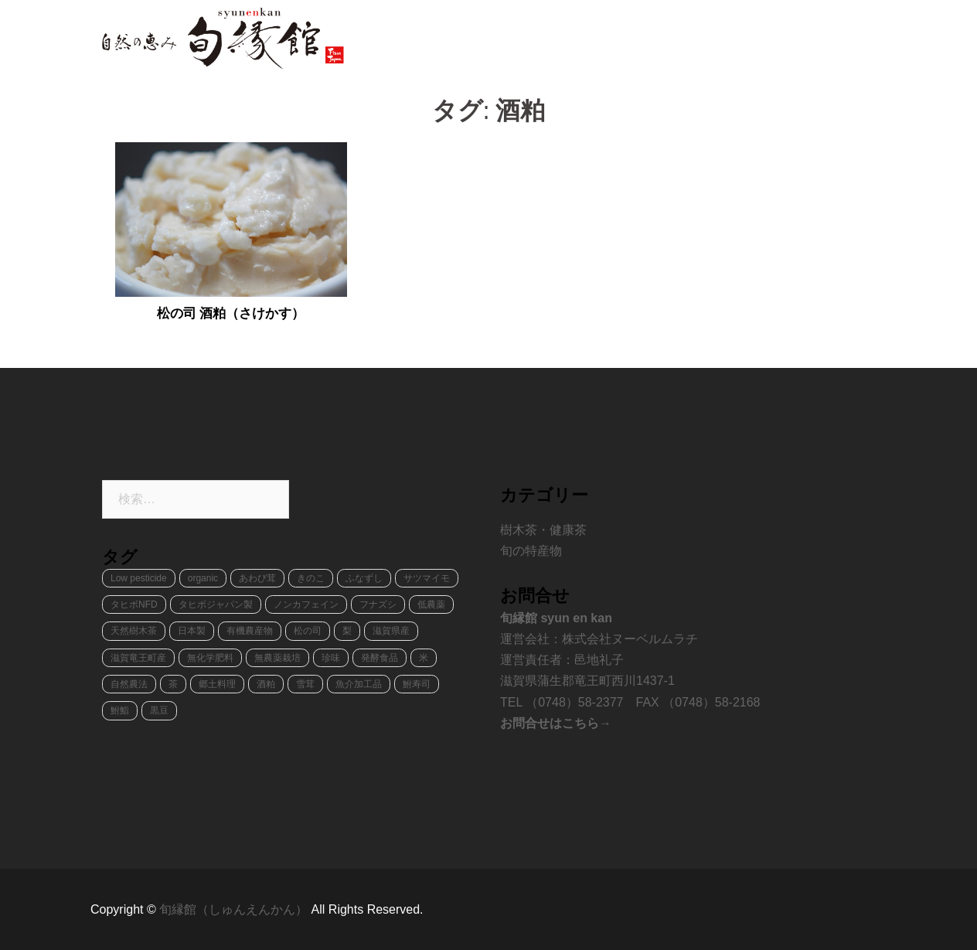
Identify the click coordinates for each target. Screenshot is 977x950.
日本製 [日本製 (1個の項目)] (192, 630)
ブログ (848, 38)
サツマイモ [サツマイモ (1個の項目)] (426, 578)
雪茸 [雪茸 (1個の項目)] (305, 684)
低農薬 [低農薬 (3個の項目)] (431, 604)
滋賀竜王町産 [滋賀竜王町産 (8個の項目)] (138, 657)
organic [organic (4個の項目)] (203, 578)
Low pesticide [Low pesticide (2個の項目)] (139, 578)
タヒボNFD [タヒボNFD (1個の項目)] (134, 604)
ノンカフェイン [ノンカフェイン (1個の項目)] (306, 604)
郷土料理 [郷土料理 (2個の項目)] (217, 684)
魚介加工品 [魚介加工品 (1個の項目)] (358, 684)
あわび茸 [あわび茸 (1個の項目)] (257, 578)
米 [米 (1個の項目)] (423, 657)
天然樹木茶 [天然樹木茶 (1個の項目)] (134, 630)
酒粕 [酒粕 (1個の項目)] (266, 684)
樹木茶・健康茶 (543, 529)
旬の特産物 (588, 38)
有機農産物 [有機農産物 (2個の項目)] (249, 630)
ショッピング (777, 38)
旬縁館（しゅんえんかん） (235, 909)
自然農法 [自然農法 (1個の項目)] (129, 684)
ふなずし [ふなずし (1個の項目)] (364, 578)
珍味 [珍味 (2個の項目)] (331, 657)
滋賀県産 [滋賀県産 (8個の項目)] (391, 630)
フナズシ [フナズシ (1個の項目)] (378, 604)
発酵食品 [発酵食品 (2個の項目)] (379, 657)
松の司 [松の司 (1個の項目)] (308, 630)
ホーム (523, 38)
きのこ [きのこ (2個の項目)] (311, 578)
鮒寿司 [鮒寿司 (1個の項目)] (417, 684)
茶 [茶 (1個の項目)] (173, 684)
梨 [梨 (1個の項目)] (347, 630)
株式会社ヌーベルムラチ (630, 638)
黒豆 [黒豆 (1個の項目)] (159, 710)
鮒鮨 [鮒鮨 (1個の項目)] (120, 710)
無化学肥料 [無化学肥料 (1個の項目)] (210, 657)
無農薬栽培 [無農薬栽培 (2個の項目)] (277, 657)
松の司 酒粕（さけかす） (231, 313)
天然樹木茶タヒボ (680, 38)
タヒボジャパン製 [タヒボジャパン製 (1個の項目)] (216, 604)
